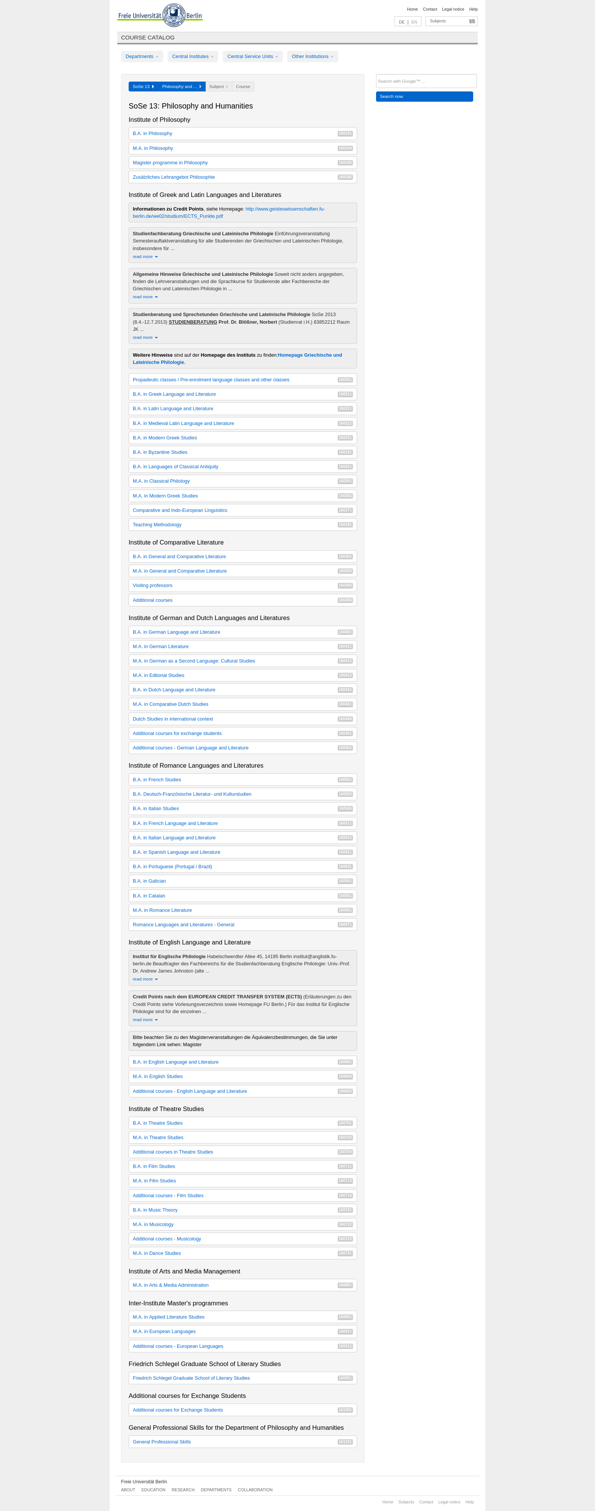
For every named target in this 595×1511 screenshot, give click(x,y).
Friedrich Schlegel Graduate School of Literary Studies (243, 1378)
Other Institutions (313, 56)
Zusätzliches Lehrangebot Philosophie (243, 177)
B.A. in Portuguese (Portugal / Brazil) (243, 866)
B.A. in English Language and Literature (243, 1062)
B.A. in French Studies (243, 779)
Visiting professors (243, 585)
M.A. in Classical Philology (243, 481)
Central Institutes (193, 56)
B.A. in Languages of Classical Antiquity (243, 466)
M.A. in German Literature (243, 646)
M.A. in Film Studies (243, 1181)
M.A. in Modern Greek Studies (243, 496)
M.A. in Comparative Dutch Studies (243, 704)
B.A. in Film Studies (243, 1166)
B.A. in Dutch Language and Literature (243, 690)
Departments (142, 56)
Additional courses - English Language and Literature (243, 1091)
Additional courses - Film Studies (243, 1195)
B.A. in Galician (243, 881)
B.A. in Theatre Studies (243, 1123)
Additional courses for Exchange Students (243, 1410)
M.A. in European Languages (243, 1331)
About (128, 1489)
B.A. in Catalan (243, 896)
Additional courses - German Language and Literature (243, 748)
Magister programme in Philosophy (243, 162)
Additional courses (243, 600)
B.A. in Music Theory (243, 1210)
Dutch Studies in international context (243, 719)
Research (183, 1489)
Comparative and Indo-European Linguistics (243, 510)
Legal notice (453, 9)
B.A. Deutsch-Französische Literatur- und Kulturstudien (243, 794)
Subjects (438, 21)
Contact (430, 9)
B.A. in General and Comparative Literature (243, 556)
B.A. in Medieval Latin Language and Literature (243, 423)
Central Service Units (252, 56)
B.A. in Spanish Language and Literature (243, 852)
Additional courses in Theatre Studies (243, 1152)
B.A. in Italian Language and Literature (243, 837)
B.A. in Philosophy (243, 133)
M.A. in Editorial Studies (243, 675)
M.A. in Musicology (243, 1224)
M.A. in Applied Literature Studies (243, 1317)
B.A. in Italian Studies (243, 808)
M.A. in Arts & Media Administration (243, 1285)
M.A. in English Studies (243, 1076)
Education (153, 1489)
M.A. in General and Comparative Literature (243, 571)
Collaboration (255, 1489)
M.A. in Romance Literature (243, 910)
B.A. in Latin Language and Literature (243, 408)
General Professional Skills (243, 1442)
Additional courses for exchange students (243, 733)
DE (402, 22)
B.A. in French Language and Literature (243, 823)
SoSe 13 (143, 86)
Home (412, 9)
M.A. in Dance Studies (243, 1253)
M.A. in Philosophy (243, 148)
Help (473, 9)
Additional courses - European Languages (243, 1346)
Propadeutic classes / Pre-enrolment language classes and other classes (243, 379)
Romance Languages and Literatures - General (243, 924)
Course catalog (148, 37)
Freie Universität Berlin (144, 1481)
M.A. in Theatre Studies (243, 1137)
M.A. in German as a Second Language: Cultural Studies (243, 661)
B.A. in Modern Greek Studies (243, 438)
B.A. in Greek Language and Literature (243, 394)
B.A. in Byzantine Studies (243, 452)
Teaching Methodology (243, 524)
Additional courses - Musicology (243, 1239)
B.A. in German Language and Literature (243, 632)
